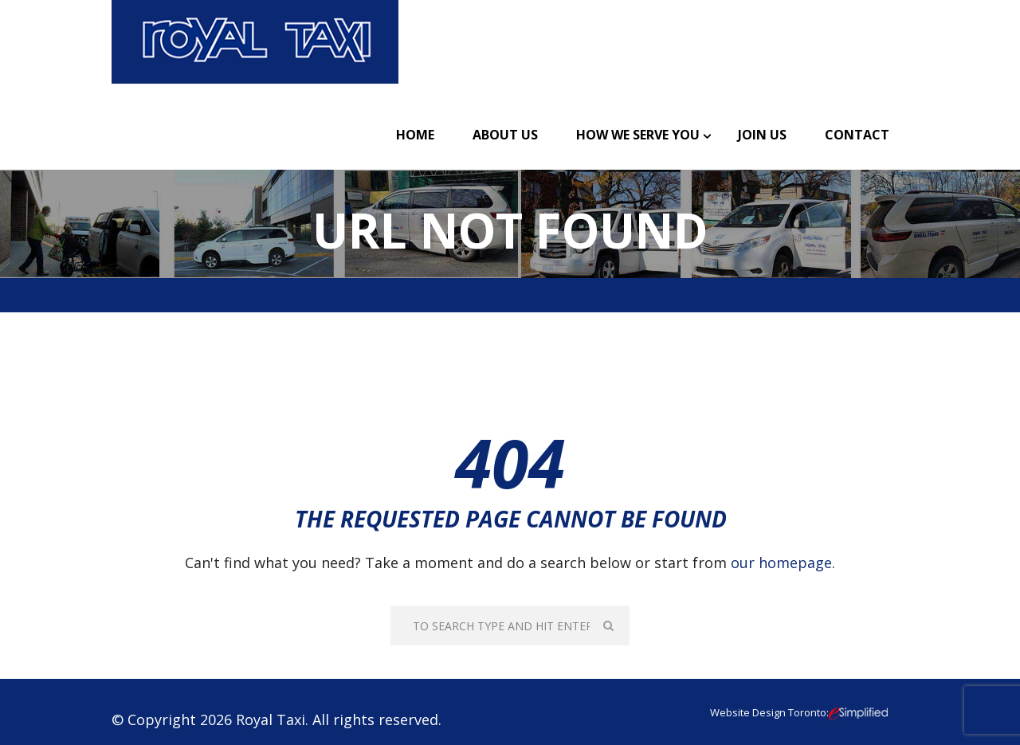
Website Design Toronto (768, 712)
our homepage (781, 562)
